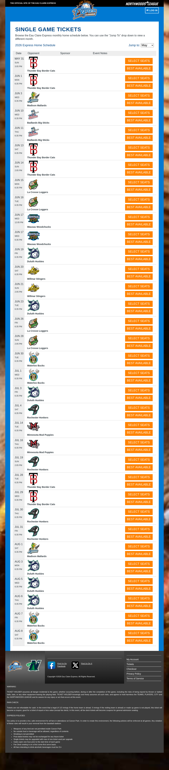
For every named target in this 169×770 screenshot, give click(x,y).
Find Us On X (86, 664)
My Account (132, 659)
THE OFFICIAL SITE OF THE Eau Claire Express (33, 3)
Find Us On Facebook (62, 665)
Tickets (130, 664)
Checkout (131, 669)
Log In (151, 10)
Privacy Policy (134, 673)
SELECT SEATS (139, 61)
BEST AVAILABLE (139, 68)
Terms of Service (135, 678)
